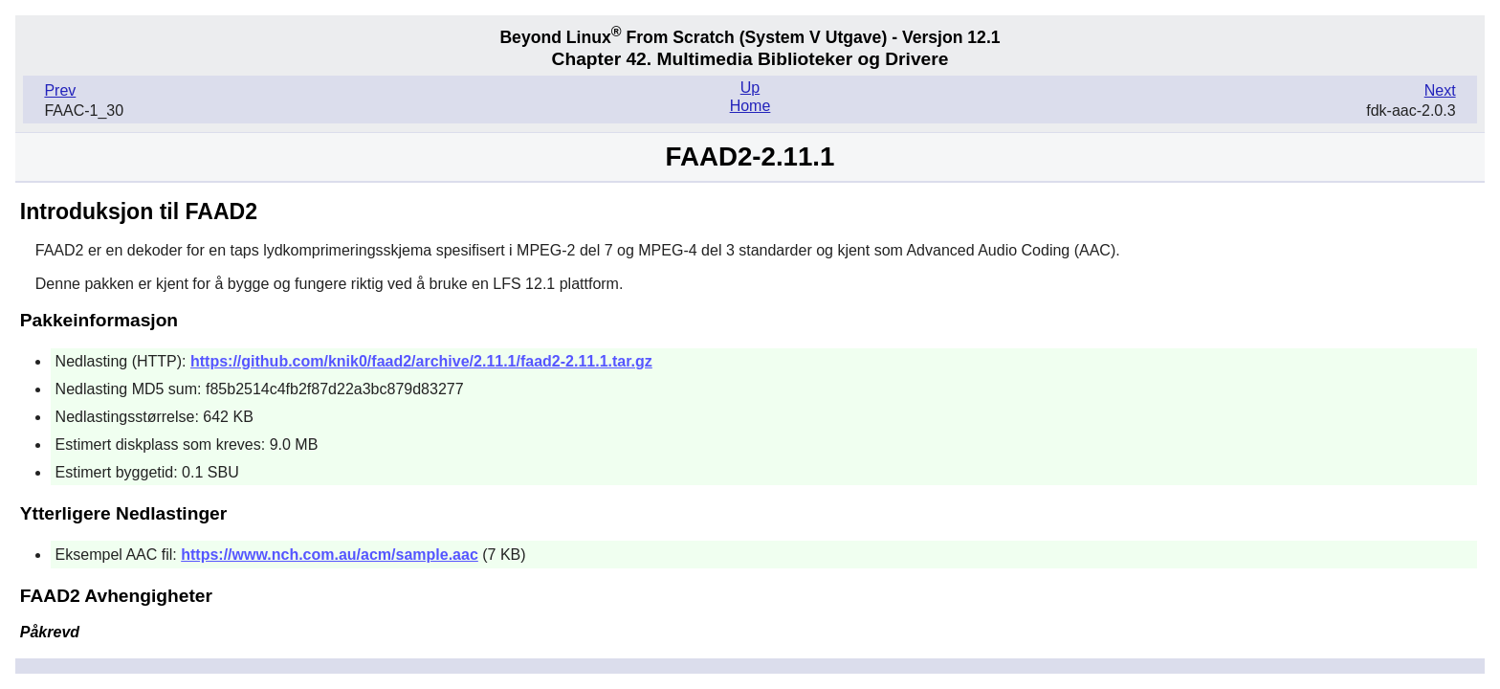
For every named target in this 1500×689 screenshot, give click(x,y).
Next (1440, 90)
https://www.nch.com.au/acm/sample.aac (329, 554)
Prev (60, 90)
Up (750, 87)
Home (750, 106)
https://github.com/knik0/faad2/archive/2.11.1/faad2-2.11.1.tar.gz (421, 361)
